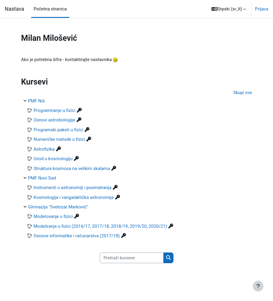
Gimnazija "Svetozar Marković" (58, 207)
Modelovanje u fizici (53, 216)
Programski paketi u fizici (58, 129)
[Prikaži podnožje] (258, 286)
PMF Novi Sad (42, 178)
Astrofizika (44, 149)
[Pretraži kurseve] (132, 257)
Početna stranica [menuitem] (50, 9)
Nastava (14, 9)
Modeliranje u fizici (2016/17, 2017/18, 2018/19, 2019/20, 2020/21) (100, 226)
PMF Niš (36, 101)
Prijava (261, 9)
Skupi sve (242, 92)
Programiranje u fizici (54, 110)
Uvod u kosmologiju (53, 158)
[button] (229, 9)
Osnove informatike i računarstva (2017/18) (77, 235)
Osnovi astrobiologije (54, 120)
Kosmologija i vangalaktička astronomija (74, 197)
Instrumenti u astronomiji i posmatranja (72, 187)
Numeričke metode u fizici (59, 139)
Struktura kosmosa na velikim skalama (72, 168)
